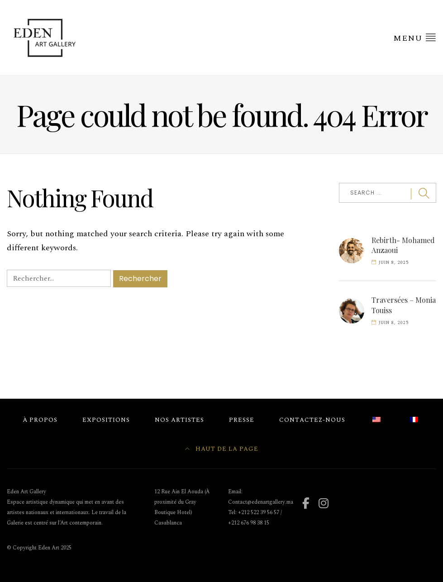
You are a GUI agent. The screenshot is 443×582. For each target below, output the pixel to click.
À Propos (40, 420)
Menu (414, 38)
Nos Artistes (179, 420)
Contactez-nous (312, 420)
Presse (241, 420)
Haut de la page (221, 448)
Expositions (106, 420)
